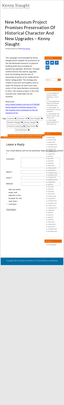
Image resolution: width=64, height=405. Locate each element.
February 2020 (52, 140)
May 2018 (50, 189)
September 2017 (52, 208)
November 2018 (52, 175)
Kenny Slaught (16, 5)
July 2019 (50, 156)
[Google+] (47, 67)
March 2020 (51, 137)
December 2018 (52, 173)
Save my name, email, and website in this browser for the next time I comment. (15, 196)
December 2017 (52, 201)
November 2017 (52, 203)
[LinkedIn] (47, 63)
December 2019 (52, 144)
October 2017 (52, 205)
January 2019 (51, 170)
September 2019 (52, 151)
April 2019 (51, 163)
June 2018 (50, 187)
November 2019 (52, 147)
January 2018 (51, 198)
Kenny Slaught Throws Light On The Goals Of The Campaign (26, 135)
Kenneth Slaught (14, 122)
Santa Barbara (22, 130)
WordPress (31, 260)
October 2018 (52, 177)
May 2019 (50, 161)
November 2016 (52, 231)
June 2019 (50, 158)
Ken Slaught (36, 118)
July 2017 (50, 212)
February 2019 (52, 168)
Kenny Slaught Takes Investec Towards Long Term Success (53, 116)
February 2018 (52, 196)
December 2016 (52, 229)
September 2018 (52, 180)
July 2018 (50, 184)
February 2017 (52, 224)
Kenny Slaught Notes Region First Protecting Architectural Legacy (53, 103)
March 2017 (51, 222)
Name (9, 172)
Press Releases (52, 245)
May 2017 (50, 217)
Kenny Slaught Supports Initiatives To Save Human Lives (53, 122)
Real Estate (31, 126)
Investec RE (22, 118)
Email (9, 178)
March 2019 (51, 165)
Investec (10, 118)
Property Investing (15, 126)
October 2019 (52, 149)
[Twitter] (52, 63)
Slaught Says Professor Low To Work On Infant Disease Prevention (22, 137)
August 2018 (51, 182)
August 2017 (51, 210)
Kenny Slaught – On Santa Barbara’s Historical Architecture (54, 109)
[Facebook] (57, 63)
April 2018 (51, 191)
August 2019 (51, 154)
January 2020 (51, 142)
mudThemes (54, 260)
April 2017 (51, 219)
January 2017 (51, 227)
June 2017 (50, 215)
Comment (10, 159)
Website (9, 183)
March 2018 (51, 194)
